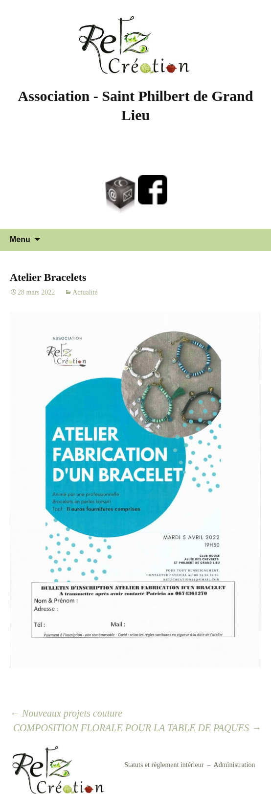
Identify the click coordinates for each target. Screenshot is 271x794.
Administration (234, 765)
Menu (20, 239)
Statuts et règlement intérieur (163, 765)
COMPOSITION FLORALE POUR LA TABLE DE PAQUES (137, 727)
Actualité (84, 292)
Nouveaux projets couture (66, 713)
